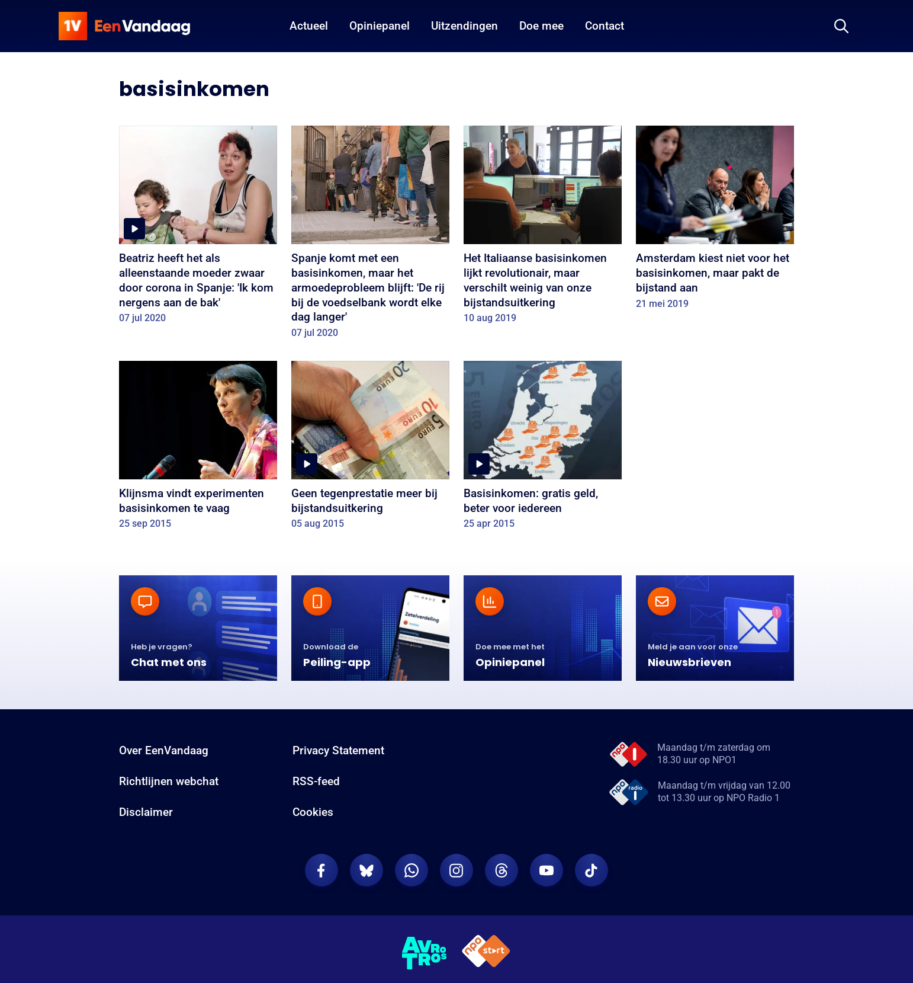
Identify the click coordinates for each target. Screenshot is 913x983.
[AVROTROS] (424, 953)
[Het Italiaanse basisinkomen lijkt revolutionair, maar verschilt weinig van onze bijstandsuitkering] (543, 229)
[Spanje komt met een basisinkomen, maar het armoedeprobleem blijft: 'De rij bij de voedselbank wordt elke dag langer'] (370, 236)
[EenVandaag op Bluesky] (366, 870)
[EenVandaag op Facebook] (321, 870)
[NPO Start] (486, 953)
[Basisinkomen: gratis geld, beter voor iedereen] (543, 449)
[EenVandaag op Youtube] (546, 870)
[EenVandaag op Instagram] (456, 870)
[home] (124, 26)
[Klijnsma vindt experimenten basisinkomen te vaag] (198, 449)
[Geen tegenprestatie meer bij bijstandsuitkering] (370, 449)
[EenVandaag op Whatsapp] (411, 870)
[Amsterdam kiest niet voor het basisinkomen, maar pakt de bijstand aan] (715, 221)
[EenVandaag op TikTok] (591, 870)
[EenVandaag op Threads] (501, 870)
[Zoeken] (841, 26)
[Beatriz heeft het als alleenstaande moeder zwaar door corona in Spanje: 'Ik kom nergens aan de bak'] (198, 229)
